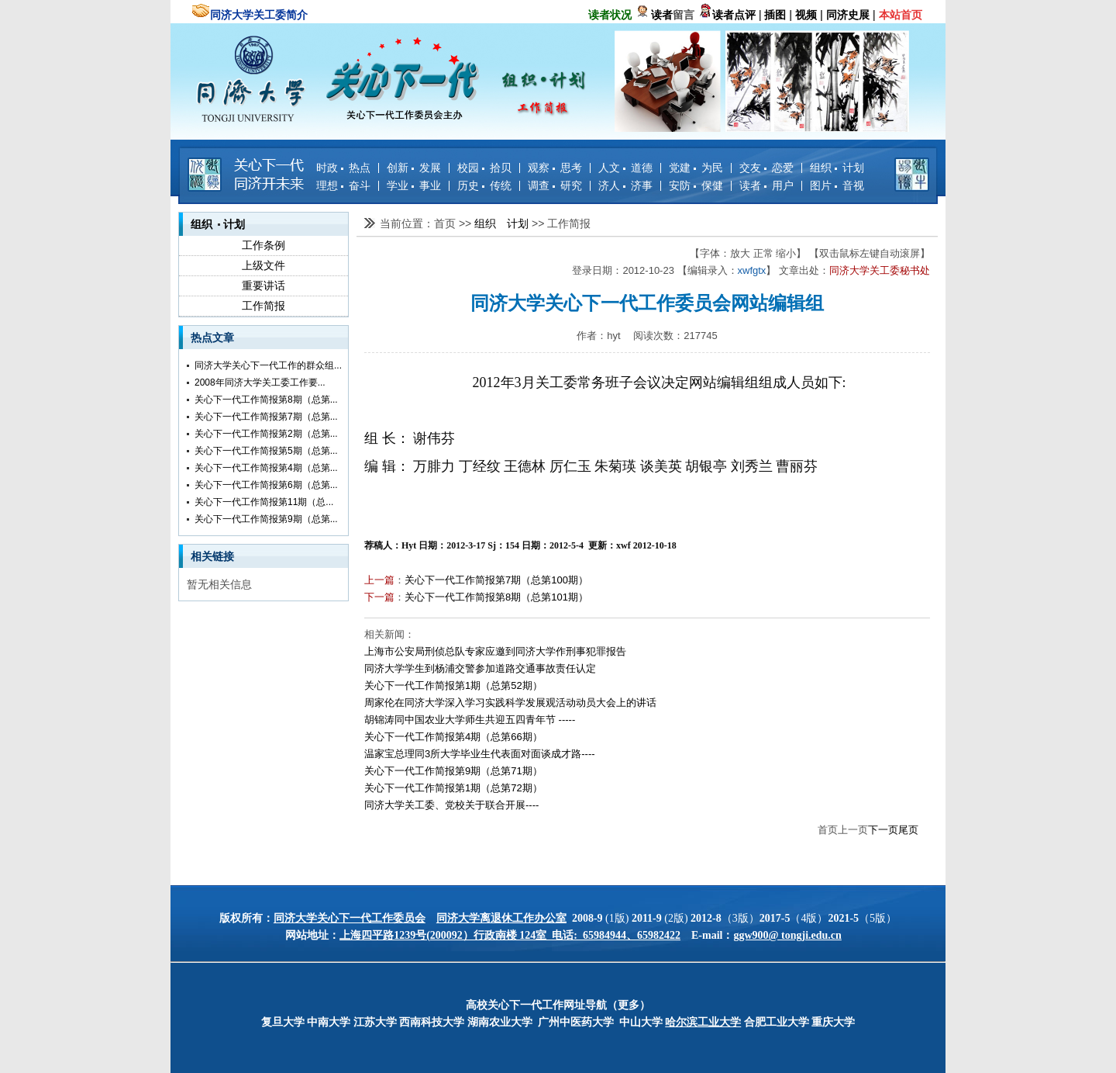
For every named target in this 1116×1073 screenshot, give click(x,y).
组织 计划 (837, 167)
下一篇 (379, 597)
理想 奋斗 (343, 185)
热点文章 (212, 337)
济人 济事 (625, 185)
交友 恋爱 (766, 167)
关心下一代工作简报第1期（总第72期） (453, 788)
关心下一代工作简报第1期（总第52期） (453, 685)
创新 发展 (414, 167)
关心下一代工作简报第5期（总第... (266, 450)
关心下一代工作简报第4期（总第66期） (453, 736)
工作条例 (263, 245)
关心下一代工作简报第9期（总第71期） (453, 771)
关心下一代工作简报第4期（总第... (266, 467)
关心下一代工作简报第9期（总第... (266, 519)
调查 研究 (555, 185)
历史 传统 (484, 185)
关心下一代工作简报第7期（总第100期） (496, 580)
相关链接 (212, 556)
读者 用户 (766, 185)
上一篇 (379, 580)
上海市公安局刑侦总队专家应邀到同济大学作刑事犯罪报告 (495, 651)
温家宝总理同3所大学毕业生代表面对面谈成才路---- (479, 754)
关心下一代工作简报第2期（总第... (266, 433)
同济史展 (848, 15)
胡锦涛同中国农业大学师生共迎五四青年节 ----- (469, 719)
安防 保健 (696, 185)
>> (466, 223)
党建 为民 (696, 167)
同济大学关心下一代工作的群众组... (268, 365)
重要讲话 (263, 285)
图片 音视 (837, 185)
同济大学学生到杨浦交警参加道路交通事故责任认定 (480, 668)
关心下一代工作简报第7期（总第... (266, 416)
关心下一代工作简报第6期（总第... (266, 484)
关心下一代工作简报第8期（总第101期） (496, 597)
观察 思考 (555, 167)
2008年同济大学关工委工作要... (260, 382)
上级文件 (263, 265)
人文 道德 (625, 167)
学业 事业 (414, 185)
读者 (662, 15)
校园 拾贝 (484, 167)
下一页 (883, 830)
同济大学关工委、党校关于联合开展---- (451, 805)
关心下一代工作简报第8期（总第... (266, 399)
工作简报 (263, 305)
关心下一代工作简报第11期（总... (264, 502)
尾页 (908, 830)
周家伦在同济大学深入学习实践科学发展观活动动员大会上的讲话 (510, 702)
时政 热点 (343, 167)
